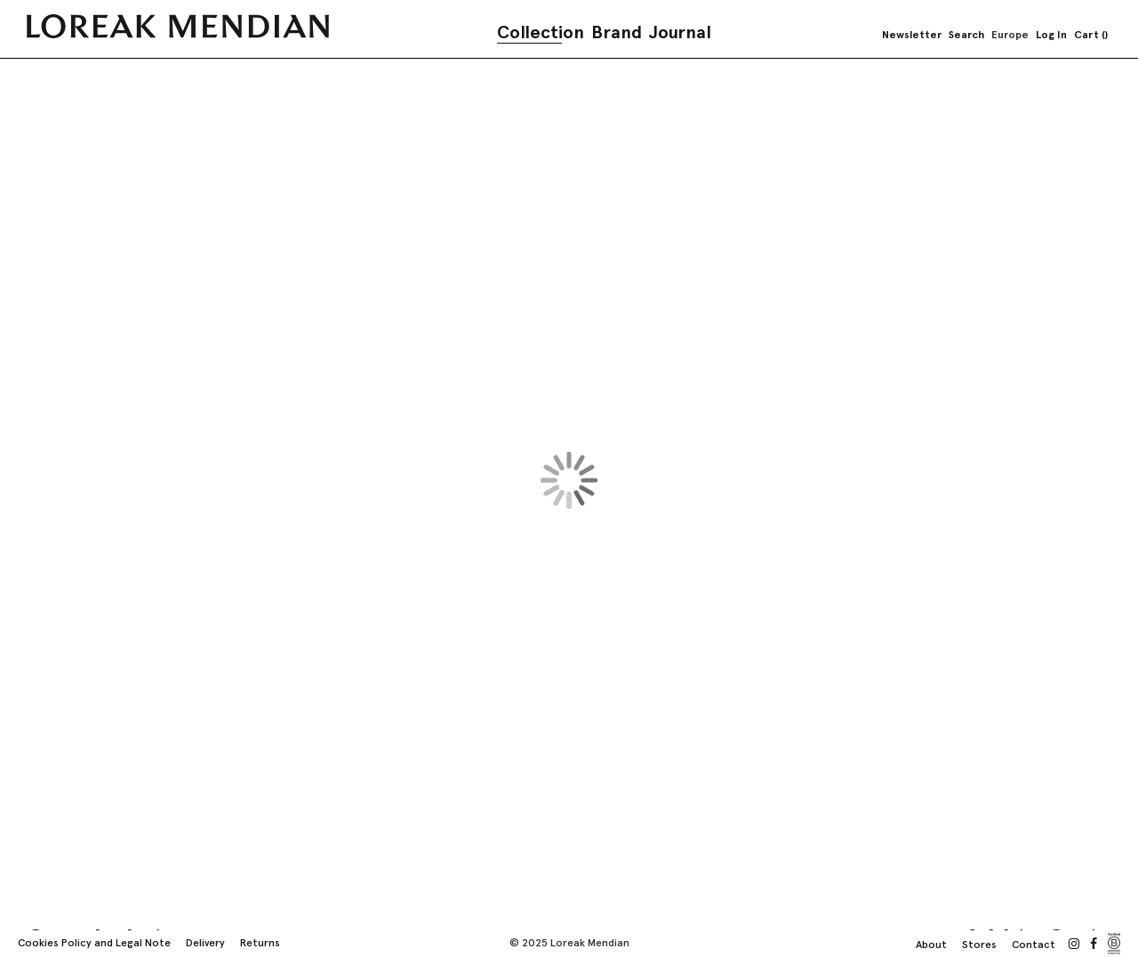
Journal (680, 32)
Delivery (205, 943)
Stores (979, 944)
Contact (1033, 944)
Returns (260, 943)
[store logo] (178, 26)
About (931, 944)
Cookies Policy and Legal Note (94, 943)
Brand (616, 32)
